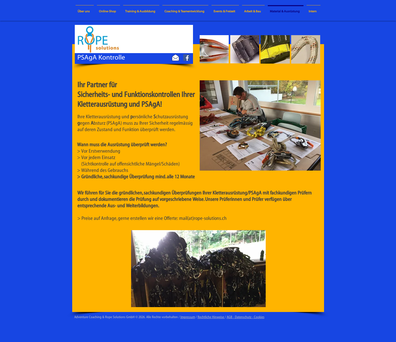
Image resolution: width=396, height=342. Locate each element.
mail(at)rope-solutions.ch (203, 218)
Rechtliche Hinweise (211, 317)
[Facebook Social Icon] (186, 57)
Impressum (187, 317)
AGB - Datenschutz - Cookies (245, 317)
